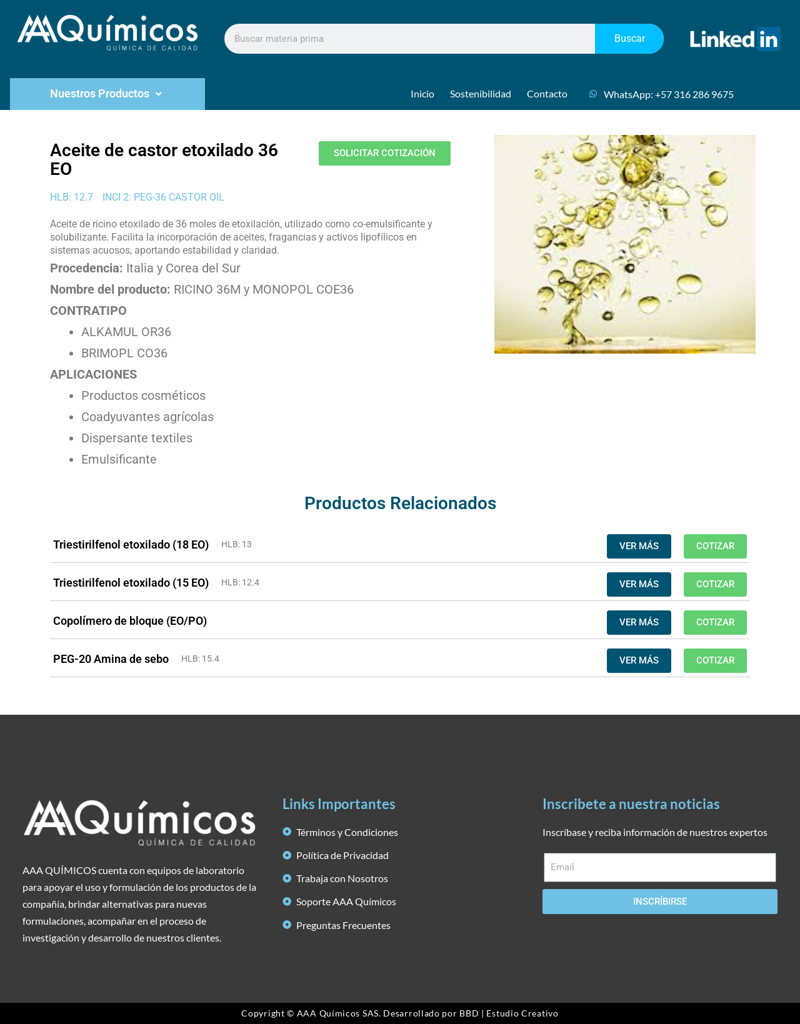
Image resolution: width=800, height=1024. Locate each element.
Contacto (547, 93)
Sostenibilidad (480, 93)
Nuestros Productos (107, 94)
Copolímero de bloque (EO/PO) (130, 620)
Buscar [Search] (629, 38)
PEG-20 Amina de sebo (111, 658)
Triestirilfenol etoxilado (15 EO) (131, 582)
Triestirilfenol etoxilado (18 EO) (131, 544)
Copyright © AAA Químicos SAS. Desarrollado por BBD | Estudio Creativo (399, 1013)
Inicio (422, 93)
